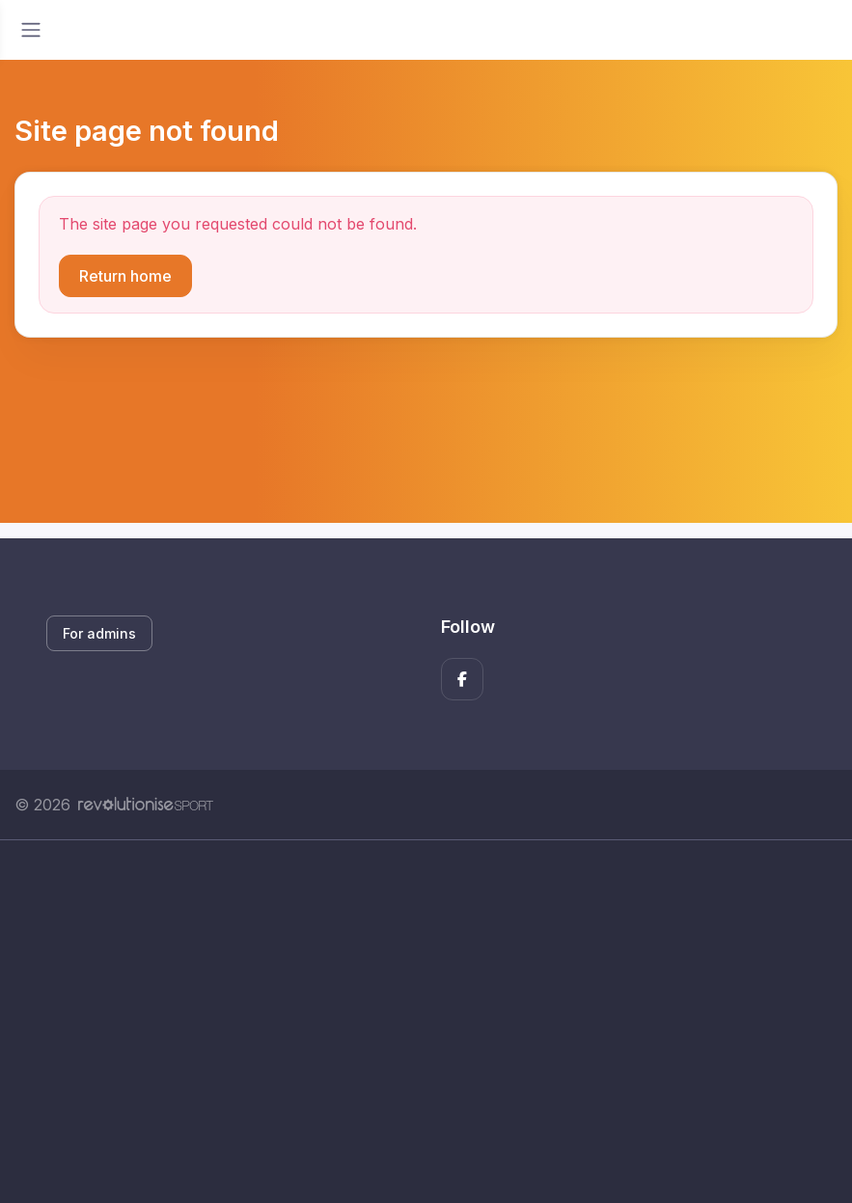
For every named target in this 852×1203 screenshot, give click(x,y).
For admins (99, 633)
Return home (125, 276)
